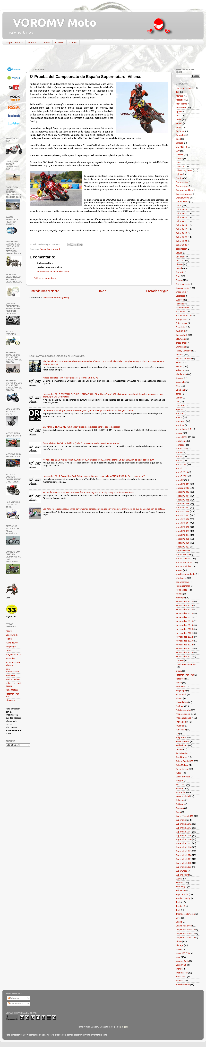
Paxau (43, 249)
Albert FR (10, 700)
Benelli (179, 123)
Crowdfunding (182, 197)
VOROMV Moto (51, 22)
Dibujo (179, 252)
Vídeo (179, 941)
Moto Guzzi (181, 448)
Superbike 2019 (184, 851)
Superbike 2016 (184, 839)
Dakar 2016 (181, 221)
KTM (178, 386)
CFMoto (179, 154)
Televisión (181, 890)
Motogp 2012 (182, 488)
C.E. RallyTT (181, 146)
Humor (179, 366)
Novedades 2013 (184, 601)
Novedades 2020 (184, 629)
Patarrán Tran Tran (185, 674)
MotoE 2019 (182, 472)
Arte (178, 115)
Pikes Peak (181, 694)
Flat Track (180, 311)
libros (178, 393)
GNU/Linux (181, 339)
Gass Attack (11, 634)
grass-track (181, 342)
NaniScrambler (183, 586)
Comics (179, 178)
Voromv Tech (182, 961)
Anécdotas (181, 107)
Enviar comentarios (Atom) (56, 297)
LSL (177, 401)
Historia (179, 354)
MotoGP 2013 (182, 491)
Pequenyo (11, 646)
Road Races (181, 757)
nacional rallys (182, 582)
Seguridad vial (183, 796)
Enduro (179, 280)
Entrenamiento (183, 284)
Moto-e (179, 452)
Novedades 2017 (184, 617)
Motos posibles (183, 566)
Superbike (181, 820)
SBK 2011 (181, 784)
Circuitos (180, 166)
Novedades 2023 (184, 640)
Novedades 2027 (184, 656)
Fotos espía (181, 323)
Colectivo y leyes (184, 170)
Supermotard (53, 249)
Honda (179, 362)
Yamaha (179, 980)
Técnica (45, 42)
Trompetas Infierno (185, 914)
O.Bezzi (180, 660)
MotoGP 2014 (182, 495)
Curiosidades (182, 201)
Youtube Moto (183, 984)
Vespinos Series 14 (185, 937)
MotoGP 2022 (182, 527)
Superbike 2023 (184, 867)
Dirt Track (180, 256)
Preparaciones (183, 714)
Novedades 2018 (184, 621)
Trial (178, 910)
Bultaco (179, 142)
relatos (179, 749)
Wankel (179, 968)
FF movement (182, 307)
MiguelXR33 (182, 437)
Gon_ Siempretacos (12, 670)
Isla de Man (181, 374)
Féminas (180, 303)
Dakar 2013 (181, 209)
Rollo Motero (12, 690)
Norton (179, 593)
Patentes (180, 678)
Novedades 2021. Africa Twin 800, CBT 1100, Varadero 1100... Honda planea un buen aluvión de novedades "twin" (99, 459)
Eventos (180, 299)
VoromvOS (181, 964)
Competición (182, 186)
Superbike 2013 (184, 827)
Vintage (179, 945)
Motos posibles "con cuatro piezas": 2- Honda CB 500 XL (70, 377)
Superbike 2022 (184, 863)
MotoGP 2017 (182, 507)
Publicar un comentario (45, 278)
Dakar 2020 (181, 237)
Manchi (179, 417)
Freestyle (180, 327)
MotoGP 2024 (182, 535)
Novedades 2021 (184, 633)
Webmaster (182, 972)
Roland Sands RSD (185, 761)
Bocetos (59, 42)
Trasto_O (180, 906)
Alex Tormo (181, 103)
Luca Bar (180, 405)
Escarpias (10, 658)
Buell (178, 139)
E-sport (179, 272)
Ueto (8, 650)
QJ (177, 733)
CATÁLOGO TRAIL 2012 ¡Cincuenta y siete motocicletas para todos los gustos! (81, 426)
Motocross (181, 464)
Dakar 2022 (181, 245)
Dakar (178, 205)
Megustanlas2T (13, 654)
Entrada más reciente (44, 291)
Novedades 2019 (184, 625)
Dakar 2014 (181, 213)
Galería (73, 42)
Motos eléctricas (184, 562)
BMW (178, 127)
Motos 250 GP (183, 554)
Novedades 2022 (184, 636)
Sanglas (179, 780)
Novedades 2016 (184, 613)
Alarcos (179, 95)
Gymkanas (181, 346)
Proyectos (181, 721)
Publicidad (181, 729)
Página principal (14, 42)
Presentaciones (183, 718)
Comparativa (182, 182)
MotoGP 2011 (182, 484)
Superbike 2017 (184, 843)
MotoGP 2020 (182, 519)
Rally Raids (181, 737)
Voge (178, 949)
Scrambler (181, 792)
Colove (179, 174)
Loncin (179, 397)
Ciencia (179, 158)
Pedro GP (10, 675)
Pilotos (179, 698)
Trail (178, 902)
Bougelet (180, 135)
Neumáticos (181, 589)
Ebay (178, 276)
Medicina (180, 425)
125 (178, 92)
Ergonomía (181, 292)
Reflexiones (182, 745)
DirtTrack (180, 260)
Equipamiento (182, 288)
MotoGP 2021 (182, 523)
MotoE (179, 468)
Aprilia (179, 111)
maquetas (181, 421)
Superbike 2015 (184, 835)
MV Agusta (181, 578)
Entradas (13, 998)
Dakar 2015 (181, 217)
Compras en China (184, 190)
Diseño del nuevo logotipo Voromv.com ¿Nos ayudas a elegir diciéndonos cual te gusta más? (88, 410)
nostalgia (180, 597)
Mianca (9, 638)
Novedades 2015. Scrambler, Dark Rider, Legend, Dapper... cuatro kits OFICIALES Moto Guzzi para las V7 (94, 476)
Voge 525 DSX (183, 953)
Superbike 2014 (184, 831)
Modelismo (181, 441)
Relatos (32, 42)
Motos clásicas (183, 558)
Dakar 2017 (181, 225)
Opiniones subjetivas (186, 664)
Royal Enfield (182, 769)
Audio (178, 119)
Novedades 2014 (184, 605)
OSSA (179, 671)
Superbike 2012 (184, 823)
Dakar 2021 (181, 241)
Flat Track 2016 (183, 315)
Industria (180, 370)
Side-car (180, 800)
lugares (179, 409)
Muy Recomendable (185, 574)
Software (180, 804)
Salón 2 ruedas (183, 776)
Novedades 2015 (184, 609)
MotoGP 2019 (182, 515)
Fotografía (181, 319)
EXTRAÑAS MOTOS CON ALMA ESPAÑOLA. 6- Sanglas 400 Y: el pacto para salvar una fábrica (88, 492)
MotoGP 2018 (182, 511)
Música (179, 570)
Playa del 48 (12, 642)
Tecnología (181, 886)
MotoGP (180, 480)
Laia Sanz (180, 389)
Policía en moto (183, 710)
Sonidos (180, 808)
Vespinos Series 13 (185, 933)
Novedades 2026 (184, 652)
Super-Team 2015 (185, 816)
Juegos (179, 378)
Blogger (124, 1026)
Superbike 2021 (184, 859)
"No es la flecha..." (184, 88)
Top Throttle (182, 894)
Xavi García (181, 976)
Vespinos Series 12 (185, 929)
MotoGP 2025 (182, 539)
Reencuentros (182, 741)
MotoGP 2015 (182, 499)
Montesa (180, 444)
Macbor (179, 413)
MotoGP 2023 (182, 531)
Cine (178, 162)
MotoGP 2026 (182, 542)
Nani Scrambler (13, 679)
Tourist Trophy (183, 898)
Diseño (179, 264)
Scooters (180, 788)
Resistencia (181, 753)
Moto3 (179, 460)
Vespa (179, 921)
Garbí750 (180, 331)
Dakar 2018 (181, 229)
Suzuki (179, 878)
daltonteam (181, 248)
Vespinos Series (184, 925)
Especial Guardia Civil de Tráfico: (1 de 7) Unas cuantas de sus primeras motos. (81, 443)
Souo (178, 812)
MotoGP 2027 (182, 546)
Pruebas (180, 725)
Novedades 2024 (184, 644)
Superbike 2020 (184, 855)
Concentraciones (184, 194)
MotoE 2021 (182, 476)
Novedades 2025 (184, 648)
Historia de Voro (184, 358)
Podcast (180, 706)
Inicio (102, 291)
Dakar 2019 (181, 233)
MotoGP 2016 (182, 503)
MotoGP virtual (183, 550)
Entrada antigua (157, 291)
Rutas (178, 773)
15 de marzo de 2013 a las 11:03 (53, 271)
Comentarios (15, 1003)
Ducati (179, 268)
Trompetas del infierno (13, 663)
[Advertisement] (100, 57)
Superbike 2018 (184, 847)
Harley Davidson (184, 350)
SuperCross (181, 870)
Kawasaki (180, 382)
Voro (178, 957)
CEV (178, 150)
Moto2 (179, 456)
